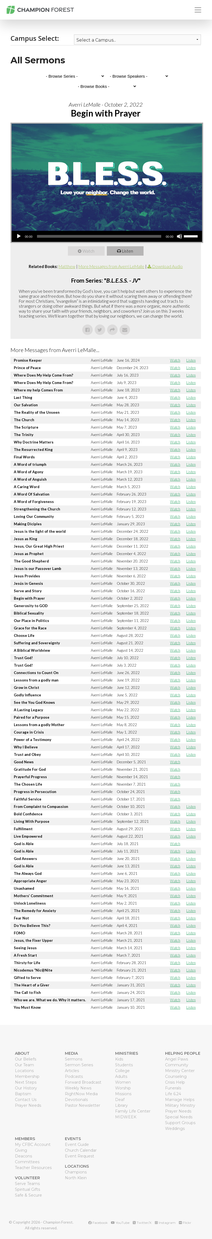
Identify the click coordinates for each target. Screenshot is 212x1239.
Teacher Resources (33, 1167)
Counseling (176, 1076)
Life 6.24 (173, 1093)
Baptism (23, 1093)
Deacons (23, 1156)
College (122, 1070)
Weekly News (78, 1088)
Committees (27, 1161)
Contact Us (25, 1099)
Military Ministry (180, 1105)
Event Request (79, 1156)
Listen (127, 250)
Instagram (165, 1223)
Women (123, 1082)
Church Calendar (81, 1150)
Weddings (175, 1128)
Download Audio (167, 266)
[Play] (19, 236)
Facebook (98, 1223)
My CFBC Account (33, 1144)
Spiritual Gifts (27, 1189)
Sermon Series (79, 1064)
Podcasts (74, 1076)
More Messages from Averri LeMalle (111, 266)
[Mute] (179, 236)
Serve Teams (27, 1183)
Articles (72, 1070)
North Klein (76, 1177)
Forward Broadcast (83, 1082)
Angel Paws (176, 1059)
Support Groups (180, 1122)
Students (124, 1064)
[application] (107, 236)
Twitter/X (142, 1223)
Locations (24, 1070)
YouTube (120, 1223)
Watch (89, 250)
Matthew (67, 266)
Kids (119, 1059)
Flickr (185, 1223)
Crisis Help (175, 1082)
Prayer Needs (28, 1105)
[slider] (99, 236)
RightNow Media (81, 1093)
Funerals (173, 1088)
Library (121, 1105)
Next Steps (25, 1082)
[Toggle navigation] (197, 10)
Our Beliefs (25, 1059)
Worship (123, 1088)
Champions (76, 1172)
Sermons (73, 1059)
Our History (26, 1088)
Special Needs (178, 1116)
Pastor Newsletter (82, 1105)
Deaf (119, 1099)
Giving (21, 1150)
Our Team (24, 1064)
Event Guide (77, 1144)
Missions (123, 1093)
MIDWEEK (125, 1116)
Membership (27, 1076)
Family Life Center (132, 1111)
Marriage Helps (179, 1099)
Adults (121, 1076)
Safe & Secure (28, 1195)
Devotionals (76, 1099)
